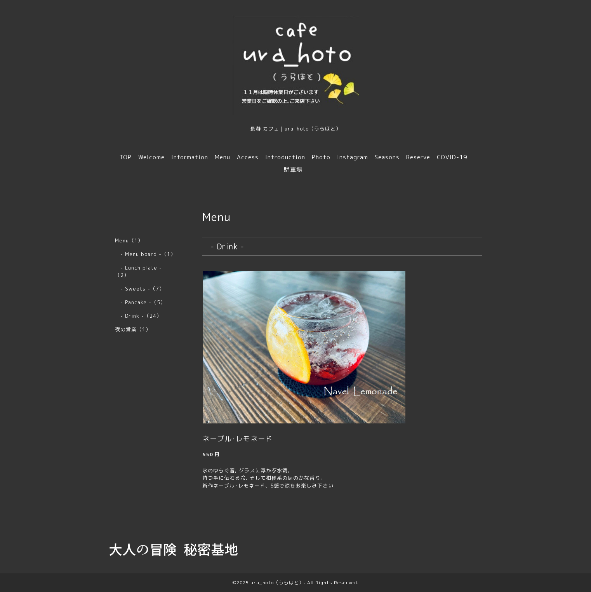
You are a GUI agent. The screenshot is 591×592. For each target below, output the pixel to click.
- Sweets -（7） (140, 288)
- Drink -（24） (138, 315)
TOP (126, 157)
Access (248, 157)
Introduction (285, 157)
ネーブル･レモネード (237, 439)
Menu (222, 157)
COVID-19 (452, 157)
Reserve (418, 157)
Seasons (387, 157)
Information (189, 157)
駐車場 (293, 169)
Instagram (352, 157)
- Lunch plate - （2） (141, 271)
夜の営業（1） (133, 329)
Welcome (151, 157)
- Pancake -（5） (140, 302)
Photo (321, 157)
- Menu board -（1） (145, 254)
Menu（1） (129, 240)
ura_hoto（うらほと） (277, 582)
